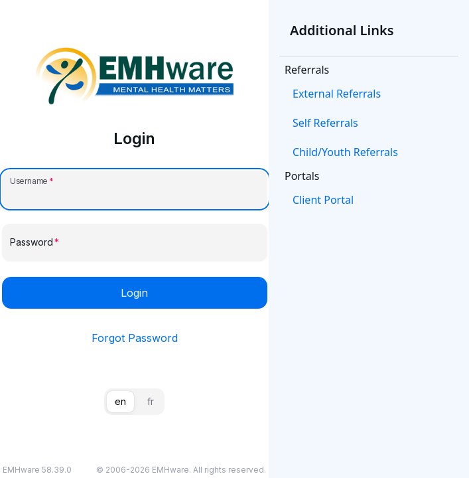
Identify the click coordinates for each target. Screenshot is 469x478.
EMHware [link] (170, 470)
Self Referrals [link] (325, 123)
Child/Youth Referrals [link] (345, 152)
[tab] (120, 401)
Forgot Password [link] (135, 338)
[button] (369, 93)
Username (29, 180)
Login (134, 292)
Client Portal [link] (323, 200)
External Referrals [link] (337, 93)
